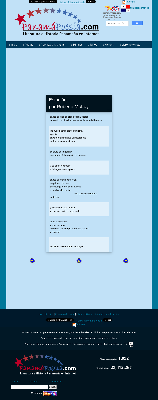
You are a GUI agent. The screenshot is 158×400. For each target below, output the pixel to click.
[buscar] (116, 23)
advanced (57, 381)
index (15, 381)
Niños (92, 44)
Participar (129, 1)
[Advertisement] (79, 69)
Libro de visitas (130, 44)
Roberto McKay (73, 106)
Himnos (77, 44)
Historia (108, 44)
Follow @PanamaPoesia (72, 2)
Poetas (28, 44)
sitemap (33, 381)
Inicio (13, 44)
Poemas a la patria (52, 44)
